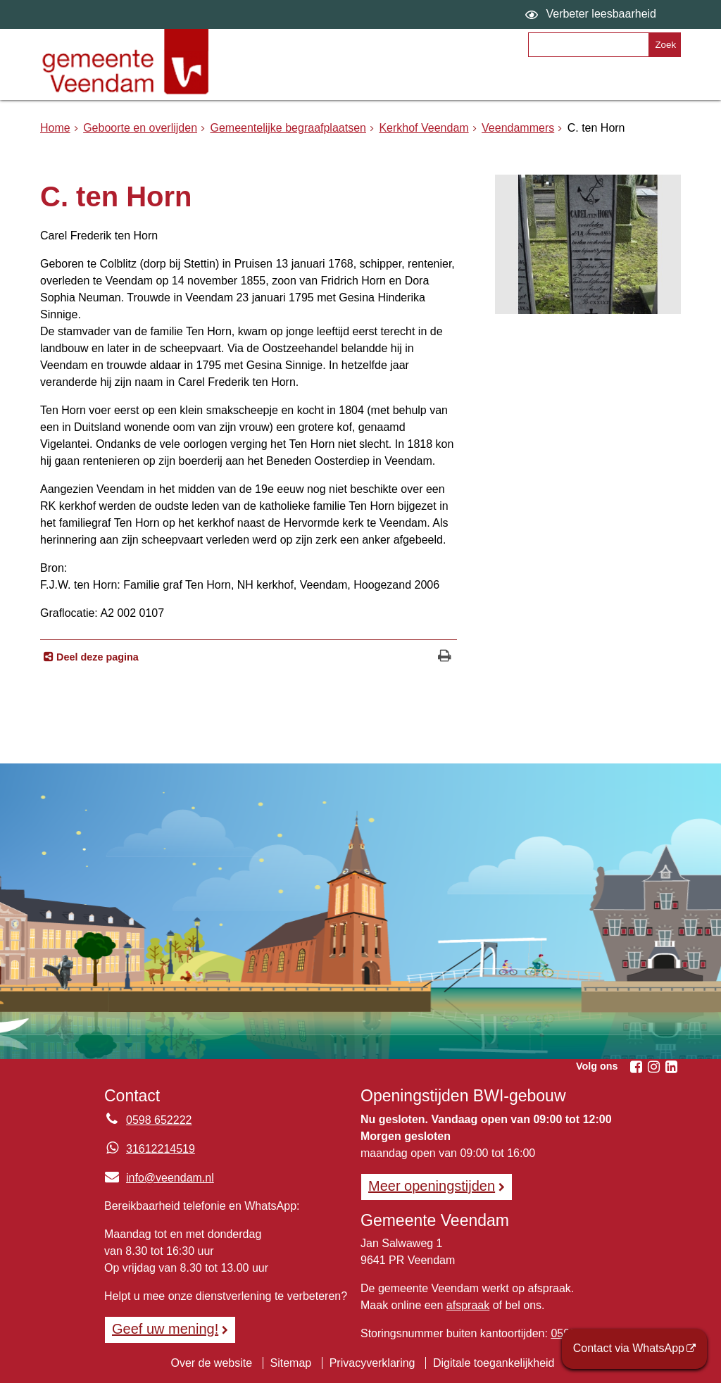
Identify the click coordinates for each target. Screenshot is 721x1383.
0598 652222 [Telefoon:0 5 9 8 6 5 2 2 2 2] (159, 1120)
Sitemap (291, 1363)
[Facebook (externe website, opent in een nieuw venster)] (636, 1067)
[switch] (592, 14)
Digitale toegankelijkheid (494, 1363)
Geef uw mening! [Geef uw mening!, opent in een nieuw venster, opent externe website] (165, 1329)
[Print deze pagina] (444, 657)
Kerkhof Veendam (423, 128)
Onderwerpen (283, 82)
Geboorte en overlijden (140, 128)
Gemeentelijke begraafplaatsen (287, 128)
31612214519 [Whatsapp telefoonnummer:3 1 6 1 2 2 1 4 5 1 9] (160, 1149)
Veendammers (518, 128)
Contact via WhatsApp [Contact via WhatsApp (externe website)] (628, 1348)
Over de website (211, 1363)
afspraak (467, 1305)
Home (55, 128)
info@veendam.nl (159, 1178)
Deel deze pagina (96, 657)
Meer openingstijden (431, 1186)
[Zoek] (664, 44)
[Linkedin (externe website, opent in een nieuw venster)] (671, 1067)
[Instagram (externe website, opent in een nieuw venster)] (653, 1067)
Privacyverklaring (372, 1363)
